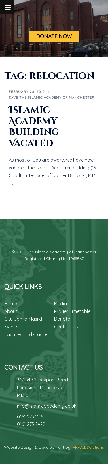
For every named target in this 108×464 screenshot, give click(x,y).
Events (11, 327)
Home (10, 303)
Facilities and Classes (27, 334)
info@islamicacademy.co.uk (46, 406)
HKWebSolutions (88, 447)
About (10, 311)
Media (60, 303)
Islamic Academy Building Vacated (34, 127)
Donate (62, 319)
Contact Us (66, 327)
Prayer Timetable (72, 311)
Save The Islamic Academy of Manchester (51, 97)
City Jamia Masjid (23, 319)
